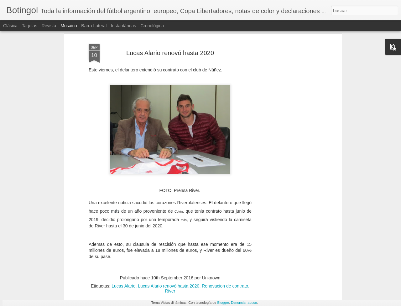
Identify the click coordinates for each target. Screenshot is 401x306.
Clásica (10, 25)
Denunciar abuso (244, 302)
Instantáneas (123, 25)
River (170, 265)
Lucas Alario (123, 260)
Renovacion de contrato (225, 260)
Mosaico (68, 25)
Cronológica (152, 25)
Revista (49, 25)
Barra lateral (94, 25)
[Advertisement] (286, 115)
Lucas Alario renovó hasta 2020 (168, 260)
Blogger (223, 302)
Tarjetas (29, 25)
